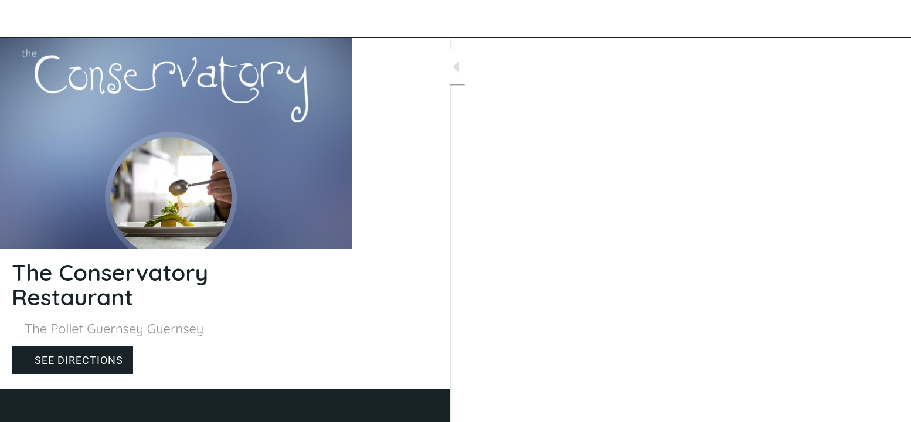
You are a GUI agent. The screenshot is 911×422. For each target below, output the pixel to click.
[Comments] (328, 406)
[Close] (23, 19)
